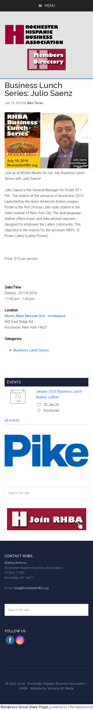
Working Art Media (60, 688)
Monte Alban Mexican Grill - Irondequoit (35, 316)
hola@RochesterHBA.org (31, 588)
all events (12, 420)
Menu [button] (50, 6)
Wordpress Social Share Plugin (24, 707)
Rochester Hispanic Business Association (46, 34)
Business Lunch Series (31, 350)
